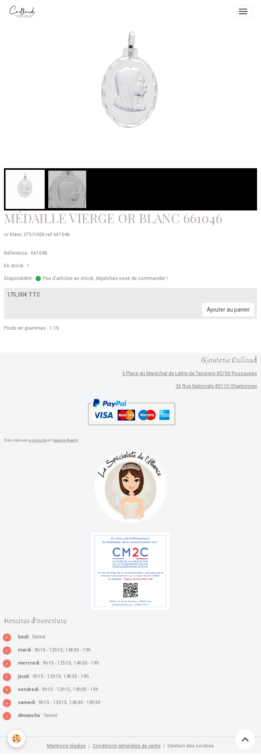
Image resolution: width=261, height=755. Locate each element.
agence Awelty (65, 440)
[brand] (23, 11)
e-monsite (38, 440)
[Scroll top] (245, 739)
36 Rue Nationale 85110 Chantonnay (216, 386)
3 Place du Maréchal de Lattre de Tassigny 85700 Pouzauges (189, 373)
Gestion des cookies (190, 746)
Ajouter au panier (228, 309)
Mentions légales (66, 746)
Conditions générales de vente (127, 746)
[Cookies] (17, 738)
